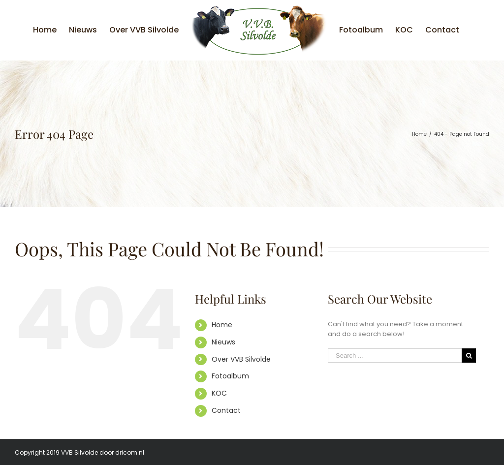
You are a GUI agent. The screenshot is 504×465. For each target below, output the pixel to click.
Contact (226, 410)
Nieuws (223, 342)
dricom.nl (129, 452)
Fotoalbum (230, 376)
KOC (219, 393)
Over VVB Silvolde (241, 359)
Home (222, 325)
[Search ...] (395, 355)
